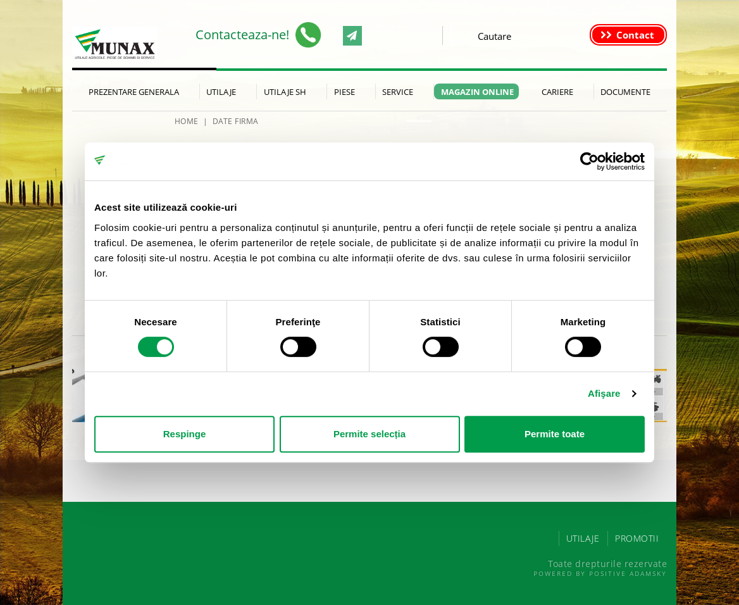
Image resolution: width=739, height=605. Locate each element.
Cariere (557, 91)
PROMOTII (637, 538)
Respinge (184, 433)
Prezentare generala (134, 91)
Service (397, 91)
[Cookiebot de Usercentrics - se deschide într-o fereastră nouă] (589, 161)
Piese (344, 91)
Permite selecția (369, 433)
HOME (187, 121)
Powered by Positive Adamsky (600, 573)
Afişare (604, 393)
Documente (625, 91)
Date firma (236, 121)
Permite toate (555, 433)
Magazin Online (477, 91)
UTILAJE (583, 538)
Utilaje (221, 91)
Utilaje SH (285, 91)
